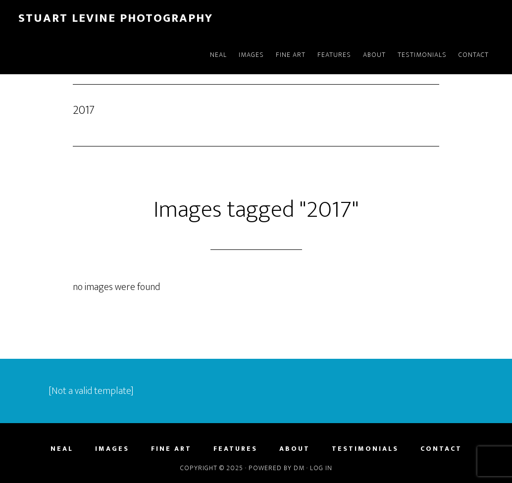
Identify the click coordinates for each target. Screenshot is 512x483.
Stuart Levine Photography (115, 18)
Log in (321, 468)
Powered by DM (277, 468)
